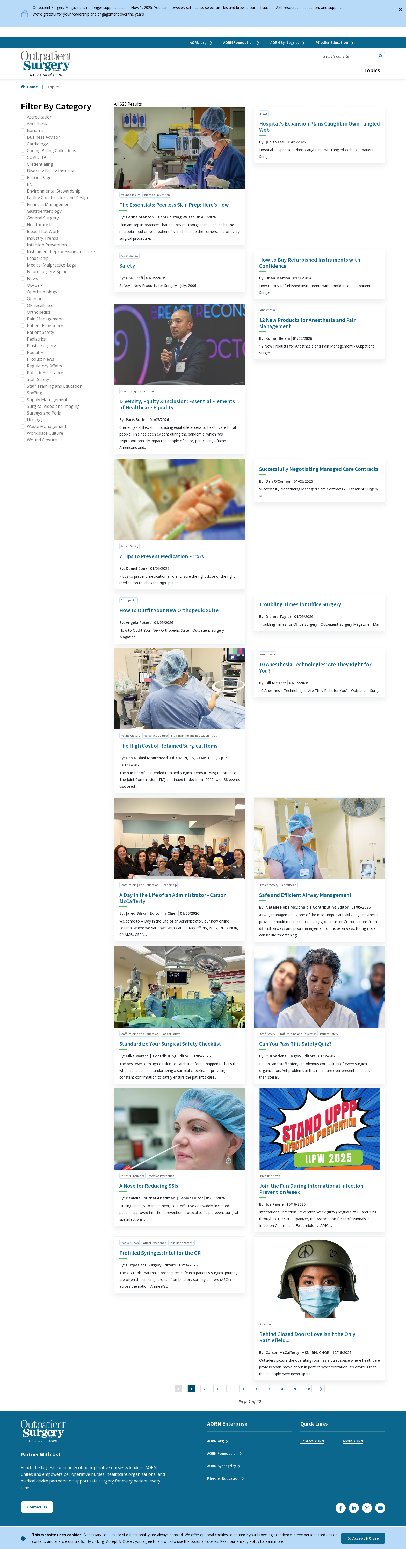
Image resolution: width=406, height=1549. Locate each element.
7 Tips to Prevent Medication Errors (161, 556)
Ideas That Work (43, 231)
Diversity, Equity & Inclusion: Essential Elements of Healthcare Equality (177, 404)
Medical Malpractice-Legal (52, 265)
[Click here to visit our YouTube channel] (380, 1513)
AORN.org (201, 42)
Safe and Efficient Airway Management (305, 894)
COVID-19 (36, 157)
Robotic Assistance (45, 372)
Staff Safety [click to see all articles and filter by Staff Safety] (267, 1034)
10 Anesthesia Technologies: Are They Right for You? (315, 667)
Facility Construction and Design (58, 198)
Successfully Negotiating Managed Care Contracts (318, 469)
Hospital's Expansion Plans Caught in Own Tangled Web (319, 126)
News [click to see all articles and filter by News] (263, 113)
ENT (31, 184)
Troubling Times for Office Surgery (300, 604)
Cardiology (37, 144)
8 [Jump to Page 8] (295, 1391)
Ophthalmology (42, 292)
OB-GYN (35, 285)
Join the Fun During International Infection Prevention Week (311, 1189)
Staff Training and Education (54, 386)
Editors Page (39, 177)
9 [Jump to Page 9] (313, 1391)
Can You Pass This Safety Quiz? (295, 1043)
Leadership (38, 258)
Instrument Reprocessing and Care (61, 251)
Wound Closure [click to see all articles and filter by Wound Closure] (130, 195)
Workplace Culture (45, 433)
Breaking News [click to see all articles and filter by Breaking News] (270, 1176)
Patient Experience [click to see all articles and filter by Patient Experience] (132, 1176)
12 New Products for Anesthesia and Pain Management (308, 323)
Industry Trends (42, 238)
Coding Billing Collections (51, 150)
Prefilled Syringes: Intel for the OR (160, 1252)
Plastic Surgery (41, 346)
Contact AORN (312, 1446)
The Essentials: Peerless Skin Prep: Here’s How (174, 204)
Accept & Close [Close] (363, 1538)
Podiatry (35, 352)
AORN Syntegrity (287, 42)
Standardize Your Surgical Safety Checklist (170, 1043)
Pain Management (45, 319)
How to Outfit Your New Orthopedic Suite (169, 610)
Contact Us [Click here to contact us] (37, 1512)
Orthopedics (39, 312)
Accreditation (39, 117)
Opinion (34, 298)
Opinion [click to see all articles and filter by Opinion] (265, 1324)
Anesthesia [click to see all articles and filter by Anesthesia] (267, 310)
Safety (127, 265)
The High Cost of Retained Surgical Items (168, 745)
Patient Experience (45, 325)
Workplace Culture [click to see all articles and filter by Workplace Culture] (155, 735)
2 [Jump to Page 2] (186, 1391)
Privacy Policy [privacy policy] (247, 1541)
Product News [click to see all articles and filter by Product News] (129, 1243)
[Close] (400, 8)
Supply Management (47, 399)
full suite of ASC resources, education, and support (298, 7)
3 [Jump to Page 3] (204, 1391)
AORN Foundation (241, 42)
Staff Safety (38, 379)
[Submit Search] (380, 56)
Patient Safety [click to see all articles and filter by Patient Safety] (129, 255)
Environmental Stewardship (54, 191)
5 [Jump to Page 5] (240, 1391)
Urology (35, 420)
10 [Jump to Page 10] (331, 1391)
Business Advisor (43, 137)
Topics (372, 70)
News (32, 278)
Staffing (34, 393)
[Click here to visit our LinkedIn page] (354, 1513)
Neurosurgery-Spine (47, 272)
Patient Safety (40, 332)
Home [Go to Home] (30, 86)
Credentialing (40, 164)
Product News (40, 359)
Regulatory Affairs (44, 366)
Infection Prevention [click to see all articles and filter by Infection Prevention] (156, 195)
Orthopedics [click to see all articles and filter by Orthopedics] (128, 600)
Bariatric (35, 130)
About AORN (353, 1446)
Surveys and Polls (44, 413)
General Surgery (43, 218)
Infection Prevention (47, 245)
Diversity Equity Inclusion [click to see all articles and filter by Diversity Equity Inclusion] (137, 391)
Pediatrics (36, 339)
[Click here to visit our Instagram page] (367, 1513)
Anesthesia (37, 124)
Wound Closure (42, 440)
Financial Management (49, 204)
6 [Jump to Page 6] (258, 1391)
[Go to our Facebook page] (341, 1513)
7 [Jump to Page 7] (277, 1391)
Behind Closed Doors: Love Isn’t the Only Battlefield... (307, 1337)
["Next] (349, 1391)
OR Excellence (40, 305)
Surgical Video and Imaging (53, 406)
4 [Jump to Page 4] (222, 1391)
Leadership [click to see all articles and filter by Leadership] (169, 885)
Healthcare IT (40, 224)
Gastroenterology (44, 211)
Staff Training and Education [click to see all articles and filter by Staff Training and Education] (190, 735)
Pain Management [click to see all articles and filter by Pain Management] (181, 1243)
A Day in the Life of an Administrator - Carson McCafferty (173, 898)
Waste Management (46, 426)
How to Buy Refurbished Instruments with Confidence (309, 262)
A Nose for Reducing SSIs (148, 1185)
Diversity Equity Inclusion (51, 171)
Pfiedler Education (335, 42)
